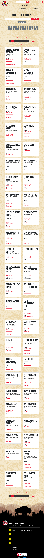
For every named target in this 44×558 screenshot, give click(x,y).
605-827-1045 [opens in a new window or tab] (9, 59)
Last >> (22, 44)
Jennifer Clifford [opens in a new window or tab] (9, 260)
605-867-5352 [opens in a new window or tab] (9, 347)
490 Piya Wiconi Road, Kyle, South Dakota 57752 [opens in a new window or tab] (20, 530)
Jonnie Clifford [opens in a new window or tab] (27, 260)
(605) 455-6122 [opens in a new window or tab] (27, 96)
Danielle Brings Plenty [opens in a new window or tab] (10, 154)
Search (28, 2)
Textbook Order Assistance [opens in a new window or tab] (22, 8)
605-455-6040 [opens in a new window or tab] (27, 348)
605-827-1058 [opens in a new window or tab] (27, 442)
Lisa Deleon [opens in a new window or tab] (8, 350)
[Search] (22, 2)
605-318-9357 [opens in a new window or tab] (9, 167)
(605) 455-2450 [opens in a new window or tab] (27, 293)
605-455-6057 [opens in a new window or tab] (27, 58)
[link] (22, 555)
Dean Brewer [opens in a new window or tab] (26, 136)
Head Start (36, 5)
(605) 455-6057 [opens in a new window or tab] (9, 481)
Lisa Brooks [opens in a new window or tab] (26, 154)
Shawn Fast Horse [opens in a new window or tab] (9, 485)
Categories (21, 22)
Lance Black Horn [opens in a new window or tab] (27, 62)
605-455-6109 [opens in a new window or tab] (27, 184)
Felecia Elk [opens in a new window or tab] (8, 457)
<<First (18, 37)
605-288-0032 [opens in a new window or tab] (27, 240)
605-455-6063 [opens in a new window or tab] (27, 218)
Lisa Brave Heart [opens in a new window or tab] (9, 139)
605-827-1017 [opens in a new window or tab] (9, 411)
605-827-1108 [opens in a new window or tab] (9, 331)
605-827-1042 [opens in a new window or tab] (27, 59)
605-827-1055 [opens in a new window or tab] (9, 135)
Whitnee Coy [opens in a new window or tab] (8, 334)
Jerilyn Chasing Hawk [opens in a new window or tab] (10, 226)
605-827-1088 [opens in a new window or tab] (27, 464)
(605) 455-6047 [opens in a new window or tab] (27, 256)
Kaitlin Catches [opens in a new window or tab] (27, 205)
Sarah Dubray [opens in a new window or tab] (8, 441)
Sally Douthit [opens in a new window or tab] (26, 411)
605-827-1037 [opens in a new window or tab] (9, 203)
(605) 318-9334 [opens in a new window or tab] (27, 257)
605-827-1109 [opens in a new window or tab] (9, 96)
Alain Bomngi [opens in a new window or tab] (8, 99)
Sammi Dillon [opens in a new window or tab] (8, 382)
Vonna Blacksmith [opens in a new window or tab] (27, 80)
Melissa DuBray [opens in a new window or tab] (27, 426)
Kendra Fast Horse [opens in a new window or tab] (27, 467)
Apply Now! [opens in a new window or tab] (25, 5)
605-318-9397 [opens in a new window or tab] (9, 223)
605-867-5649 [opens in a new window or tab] (9, 257)
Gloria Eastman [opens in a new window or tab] (27, 445)
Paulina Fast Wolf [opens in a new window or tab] (27, 486)
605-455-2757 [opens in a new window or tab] (27, 382)
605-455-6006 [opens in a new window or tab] (9, 329)
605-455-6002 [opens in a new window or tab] (9, 112)
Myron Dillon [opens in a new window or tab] (26, 385)
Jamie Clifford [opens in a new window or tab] (26, 243)
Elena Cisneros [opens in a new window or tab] (27, 222)
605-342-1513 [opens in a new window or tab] (9, 222)
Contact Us (36, 8)
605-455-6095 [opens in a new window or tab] (27, 202)
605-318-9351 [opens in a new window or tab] (27, 185)
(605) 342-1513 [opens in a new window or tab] (9, 275)
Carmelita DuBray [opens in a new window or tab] (9, 429)
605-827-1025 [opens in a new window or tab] (9, 80)
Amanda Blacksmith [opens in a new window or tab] (10, 83)
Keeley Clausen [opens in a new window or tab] (9, 243)
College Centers (13, 539)
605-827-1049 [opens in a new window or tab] (27, 97)
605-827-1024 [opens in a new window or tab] (27, 483)
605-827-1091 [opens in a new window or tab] (9, 61)
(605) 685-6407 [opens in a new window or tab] (27, 275)
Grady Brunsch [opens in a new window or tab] (27, 188)
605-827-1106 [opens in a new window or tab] (27, 167)
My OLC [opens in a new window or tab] (31, 5)
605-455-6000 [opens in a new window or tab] (27, 365)
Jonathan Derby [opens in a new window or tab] (27, 353)
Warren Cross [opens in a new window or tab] (26, 331)
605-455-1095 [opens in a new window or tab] (27, 131)
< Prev (25, 37)
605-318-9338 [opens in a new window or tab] (27, 150)
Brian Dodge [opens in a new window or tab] (8, 414)
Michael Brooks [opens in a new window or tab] (9, 171)
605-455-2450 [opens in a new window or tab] (27, 115)
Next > (33, 41)
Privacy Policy (14, 547)
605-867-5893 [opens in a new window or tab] (9, 202)
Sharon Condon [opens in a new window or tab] (9, 308)
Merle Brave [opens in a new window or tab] (8, 117)
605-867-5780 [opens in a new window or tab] (9, 291)
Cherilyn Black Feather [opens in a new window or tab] (10, 64)
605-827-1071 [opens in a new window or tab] (27, 219)
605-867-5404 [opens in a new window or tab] (9, 134)
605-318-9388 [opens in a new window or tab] (27, 328)
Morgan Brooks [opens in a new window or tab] (27, 171)
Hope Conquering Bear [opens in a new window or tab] (28, 316)
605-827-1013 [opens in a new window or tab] (27, 350)
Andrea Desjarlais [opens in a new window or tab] (9, 369)
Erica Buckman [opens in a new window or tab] (9, 206)
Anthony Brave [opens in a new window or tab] (27, 100)
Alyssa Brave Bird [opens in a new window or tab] (27, 119)
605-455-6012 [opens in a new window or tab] (9, 410)
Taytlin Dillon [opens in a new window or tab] (26, 398)
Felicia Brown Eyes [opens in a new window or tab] (9, 188)
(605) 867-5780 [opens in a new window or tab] (27, 481)
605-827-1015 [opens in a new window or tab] (27, 133)
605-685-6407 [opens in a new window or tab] (9, 238)
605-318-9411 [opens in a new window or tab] (9, 240)
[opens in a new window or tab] (30, 8)
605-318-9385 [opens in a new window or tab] (9, 114)
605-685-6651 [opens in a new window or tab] (9, 185)
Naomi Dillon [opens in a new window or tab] (8, 398)
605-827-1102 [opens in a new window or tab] (27, 116)
